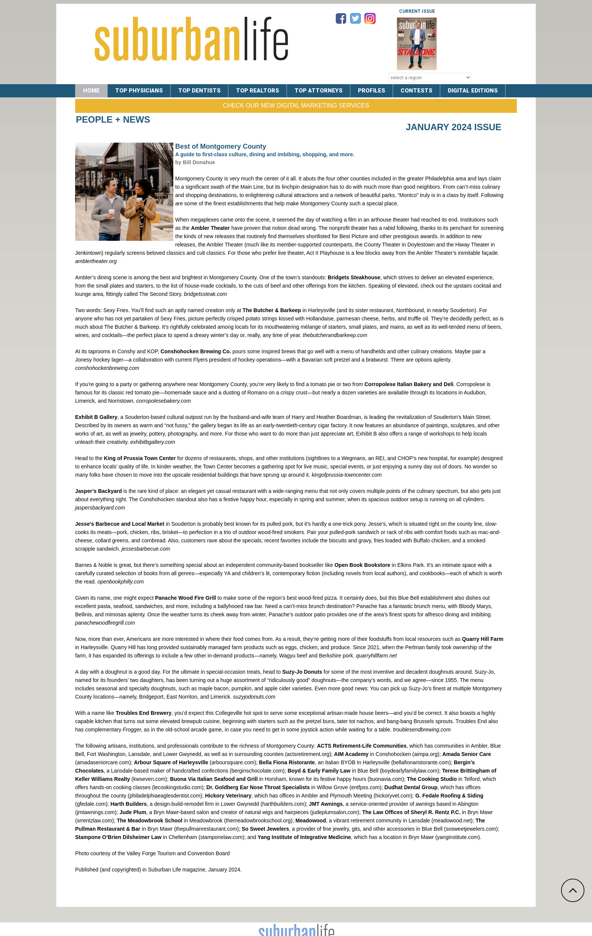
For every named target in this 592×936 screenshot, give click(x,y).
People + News (113, 119)
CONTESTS (416, 90)
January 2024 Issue (453, 127)
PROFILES (371, 90)
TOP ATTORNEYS (318, 90)
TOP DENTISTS (199, 90)
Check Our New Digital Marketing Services (296, 105)
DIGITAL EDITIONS (473, 90)
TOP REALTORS (257, 90)
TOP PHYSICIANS (139, 90)
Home (91, 90)
